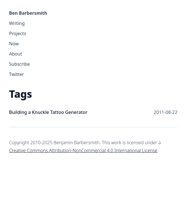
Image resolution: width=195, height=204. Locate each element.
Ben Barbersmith (28, 13)
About (15, 54)
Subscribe (19, 64)
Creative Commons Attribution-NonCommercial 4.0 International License (83, 150)
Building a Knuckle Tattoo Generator (48, 112)
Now (14, 44)
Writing (17, 23)
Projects (17, 33)
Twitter (16, 74)
